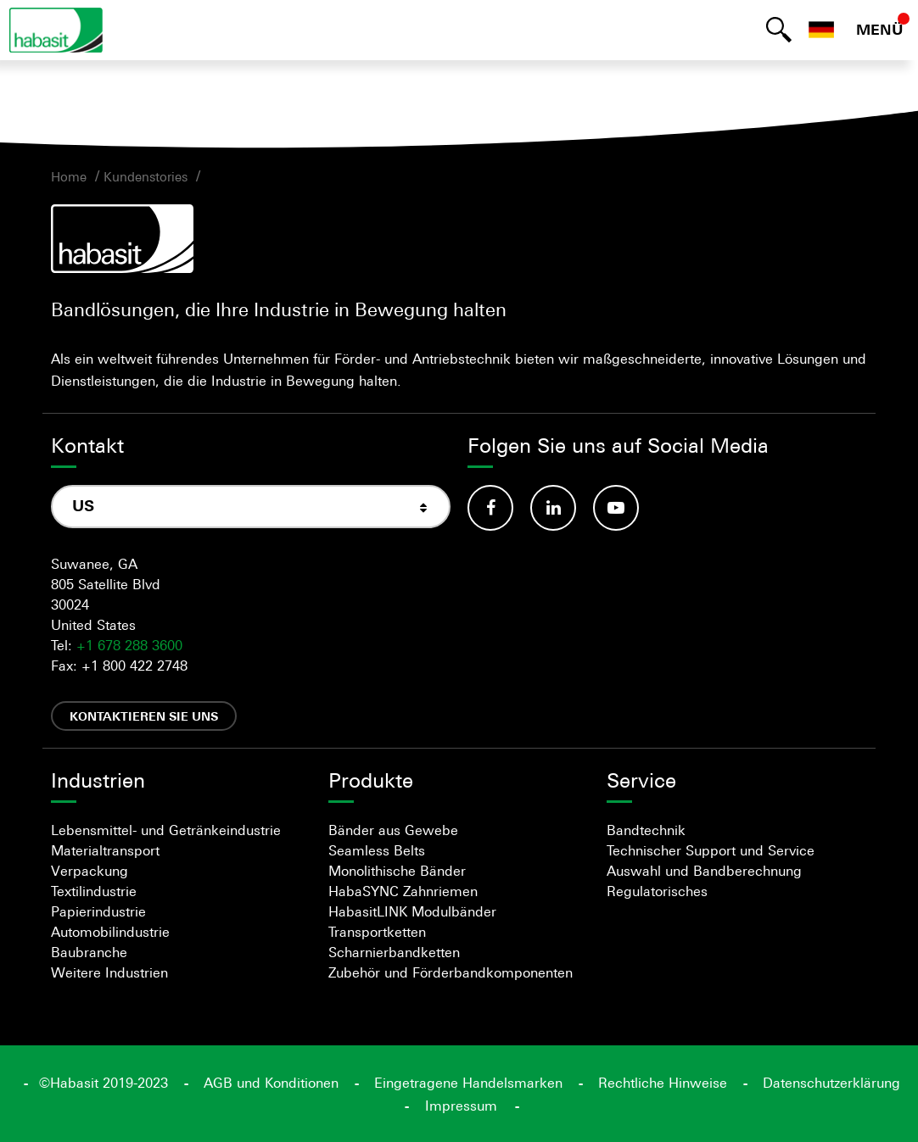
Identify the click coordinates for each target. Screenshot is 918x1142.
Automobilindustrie (110, 931)
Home (69, 176)
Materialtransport (105, 850)
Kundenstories (146, 176)
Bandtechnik (646, 830)
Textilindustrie (94, 891)
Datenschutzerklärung (831, 1082)
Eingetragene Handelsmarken (468, 1082)
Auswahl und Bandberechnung (704, 870)
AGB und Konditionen (271, 1082)
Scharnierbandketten (394, 952)
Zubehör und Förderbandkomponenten (450, 972)
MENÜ (880, 29)
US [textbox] (83, 506)
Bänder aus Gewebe (393, 830)
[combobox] (251, 506)
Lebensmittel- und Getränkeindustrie (166, 830)
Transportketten (377, 931)
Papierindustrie (98, 911)
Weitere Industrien (109, 972)
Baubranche (89, 952)
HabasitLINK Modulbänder (412, 911)
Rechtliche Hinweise (662, 1082)
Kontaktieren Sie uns (144, 716)
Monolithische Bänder (397, 870)
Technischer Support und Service (710, 850)
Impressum (461, 1105)
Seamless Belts (376, 850)
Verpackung (89, 870)
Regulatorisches (657, 891)
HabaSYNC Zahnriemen (403, 891)
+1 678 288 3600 (129, 645)
